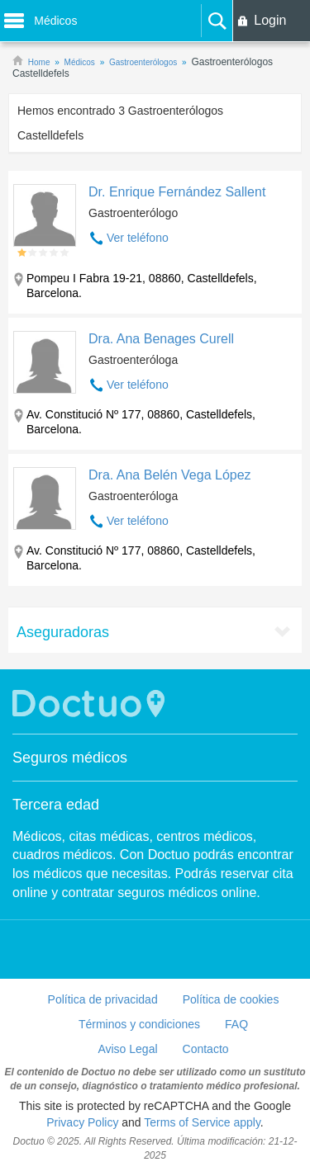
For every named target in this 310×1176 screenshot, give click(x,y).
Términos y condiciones (139, 1024)
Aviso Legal (127, 1049)
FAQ (236, 1024)
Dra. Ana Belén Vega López (169, 475)
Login (270, 20)
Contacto (206, 1049)
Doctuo (90, 703)
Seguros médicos (69, 757)
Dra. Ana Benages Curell (161, 339)
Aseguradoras (63, 632)
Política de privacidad (103, 999)
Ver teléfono (138, 237)
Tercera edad (55, 804)
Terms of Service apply (202, 1122)
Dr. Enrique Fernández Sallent (176, 192)
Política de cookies (231, 999)
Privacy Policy (82, 1122)
